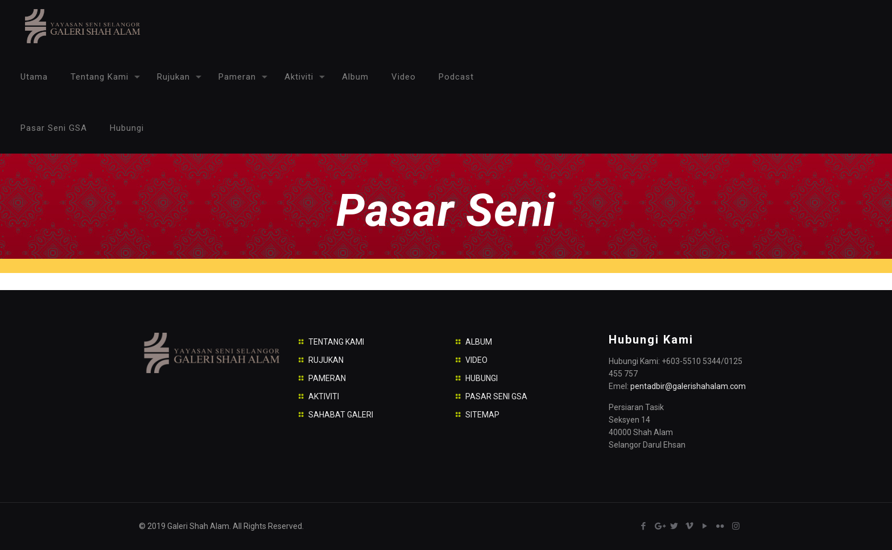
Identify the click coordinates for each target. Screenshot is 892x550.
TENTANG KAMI (336, 341)
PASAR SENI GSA (496, 396)
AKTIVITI (323, 396)
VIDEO (476, 360)
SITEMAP (482, 414)
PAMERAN (327, 378)
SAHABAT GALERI (340, 414)
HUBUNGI (481, 378)
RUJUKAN (326, 360)
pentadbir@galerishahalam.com (688, 386)
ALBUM (478, 341)
